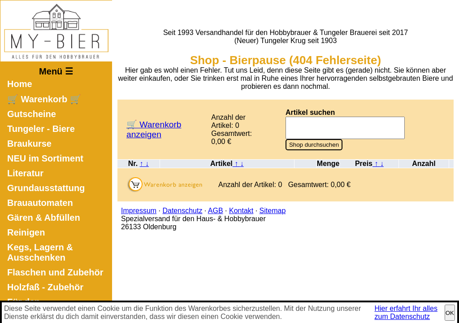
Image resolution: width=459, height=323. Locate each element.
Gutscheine (31, 114)
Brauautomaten (40, 203)
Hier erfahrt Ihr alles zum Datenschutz (406, 312)
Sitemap (273, 210)
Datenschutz (182, 210)
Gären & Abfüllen (43, 218)
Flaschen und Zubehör (55, 272)
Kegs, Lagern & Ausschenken (40, 252)
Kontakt (241, 210)
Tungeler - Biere (41, 129)
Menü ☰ (56, 71)
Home (19, 84)
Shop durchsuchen (314, 144)
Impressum (138, 210)
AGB (215, 210)
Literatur (25, 173)
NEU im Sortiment (45, 158)
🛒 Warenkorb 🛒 (44, 99)
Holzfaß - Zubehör (45, 287)
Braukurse (29, 143)
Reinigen (26, 232)
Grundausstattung (46, 188)
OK (450, 313)
